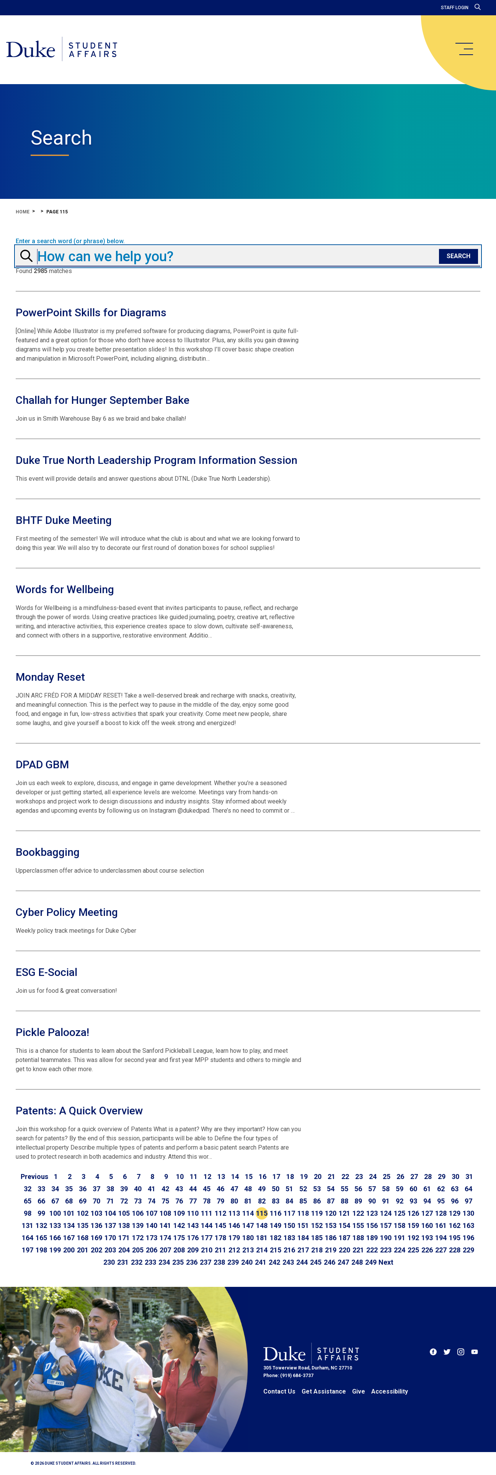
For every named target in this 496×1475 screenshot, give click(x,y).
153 (330, 1225)
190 (386, 1238)
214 (262, 1250)
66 (41, 1201)
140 (151, 1225)
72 (124, 1201)
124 (386, 1213)
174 (165, 1238)
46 (220, 1189)
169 (96, 1238)
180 (248, 1238)
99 (41, 1213)
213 (248, 1250)
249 (371, 1262)
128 (441, 1213)
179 (234, 1238)
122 (358, 1213)
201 (82, 1250)
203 (110, 1250)
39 (124, 1189)
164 (27, 1238)
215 (275, 1250)
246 (329, 1262)
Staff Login (454, 7)
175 (179, 1238)
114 (248, 1213)
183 (289, 1238)
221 (358, 1250)
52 (303, 1189)
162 (454, 1225)
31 (469, 1177)
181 (262, 1238)
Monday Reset (50, 677)
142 (179, 1225)
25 (386, 1177)
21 (331, 1177)
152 (317, 1225)
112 (220, 1213)
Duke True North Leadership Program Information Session (156, 460)
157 (386, 1225)
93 (413, 1201)
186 (330, 1238)
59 (399, 1189)
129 (454, 1213)
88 (344, 1201)
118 (303, 1213)
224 (399, 1250)
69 (82, 1201)
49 (262, 1189)
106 (138, 1213)
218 (317, 1250)
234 (164, 1262)
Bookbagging (48, 852)
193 (427, 1238)
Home (22, 212)
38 (110, 1189)
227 (441, 1250)
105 (124, 1213)
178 (220, 1238)
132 (41, 1225)
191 (399, 1238)
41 (151, 1189)
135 (82, 1225)
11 (193, 1177)
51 (289, 1189)
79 (220, 1201)
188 (358, 1238)
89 (358, 1201)
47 (234, 1189)
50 (275, 1189)
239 (233, 1262)
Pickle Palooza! (52, 1032)
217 (303, 1250)
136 (96, 1225)
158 (399, 1225)
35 (69, 1189)
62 (441, 1189)
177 (206, 1238)
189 (372, 1238)
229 (468, 1250)
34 (55, 1189)
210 (206, 1250)
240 (247, 1262)
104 (110, 1213)
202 (96, 1250)
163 (468, 1225)
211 (220, 1250)
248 (357, 1262)
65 (27, 1201)
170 (110, 1238)
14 (235, 1177)
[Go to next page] (386, 1262)
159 (413, 1225)
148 (262, 1225)
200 (69, 1250)
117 (289, 1213)
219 (330, 1250)
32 (27, 1189)
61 (427, 1189)
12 (207, 1177)
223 (386, 1250)
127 (427, 1213)
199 (55, 1250)
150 (289, 1225)
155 (358, 1225)
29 (441, 1177)
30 (455, 1177)
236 (191, 1262)
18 (290, 1177)
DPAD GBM (42, 764)
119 (317, 1213)
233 (150, 1262)
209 (193, 1250)
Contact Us (279, 1391)
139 (138, 1225)
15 (249, 1177)
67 (55, 1201)
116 (275, 1213)
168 (82, 1238)
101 (69, 1213)
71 (110, 1201)
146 (234, 1225)
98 (27, 1213)
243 (288, 1262)
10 (180, 1177)
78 (206, 1201)
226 (427, 1250)
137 (110, 1225)
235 (178, 1262)
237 (205, 1262)
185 (317, 1238)
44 (193, 1189)
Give (358, 1391)
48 (248, 1189)
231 (123, 1262)
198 (41, 1250)
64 (468, 1189)
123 (372, 1213)
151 (303, 1225)
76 (179, 1201)
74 (151, 1201)
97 (468, 1201)
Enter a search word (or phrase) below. (70, 241)
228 (454, 1250)
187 (344, 1238)
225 (413, 1250)
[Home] (62, 50)
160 (427, 1225)
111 (206, 1213)
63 (454, 1189)
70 (96, 1201)
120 (330, 1213)
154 (344, 1225)
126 (413, 1213)
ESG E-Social (46, 972)
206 (151, 1250)
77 (193, 1201)
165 (41, 1238)
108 (165, 1213)
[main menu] (464, 49)
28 (428, 1177)
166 (55, 1238)
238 (219, 1262)
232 (136, 1262)
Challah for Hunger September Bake (102, 400)
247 (343, 1262)
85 (303, 1201)
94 (427, 1201)
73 (138, 1201)
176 (193, 1238)
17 (276, 1177)
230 (109, 1262)
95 (441, 1201)
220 (344, 1250)
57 (372, 1189)
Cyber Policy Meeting (67, 912)
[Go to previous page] (34, 1177)
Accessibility (389, 1391)
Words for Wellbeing (65, 589)
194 (441, 1238)
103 (96, 1213)
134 (69, 1225)
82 (262, 1201)
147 (248, 1225)
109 (179, 1213)
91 (386, 1201)
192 (413, 1238)
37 (96, 1189)
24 (373, 1177)
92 (399, 1201)
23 (359, 1177)
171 (124, 1238)
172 (138, 1238)
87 (330, 1201)
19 (304, 1177)
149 (275, 1225)
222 (372, 1250)
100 (55, 1213)
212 (234, 1250)
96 (454, 1201)
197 (27, 1250)
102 (82, 1213)
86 (317, 1201)
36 (82, 1189)
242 (274, 1262)
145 (220, 1225)
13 (221, 1177)
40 (138, 1189)
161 (441, 1225)
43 (179, 1189)
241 (260, 1262)
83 (275, 1201)
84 (289, 1201)
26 (400, 1177)
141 (165, 1225)
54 (330, 1189)
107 (151, 1213)
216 (289, 1250)
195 (454, 1238)
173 (151, 1238)
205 (138, 1250)
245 (315, 1262)
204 (124, 1250)
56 (358, 1189)
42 (165, 1189)
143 (193, 1225)
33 (41, 1189)
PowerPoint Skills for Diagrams (91, 312)
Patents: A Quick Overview (79, 1110)
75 (165, 1201)
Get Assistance (324, 1391)
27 (414, 1177)
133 (55, 1225)
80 (234, 1201)
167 (69, 1238)
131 (27, 1225)
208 (179, 1250)
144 (206, 1225)
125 (399, 1213)
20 (317, 1177)
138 (124, 1225)
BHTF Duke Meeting (64, 520)
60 (413, 1189)
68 (69, 1201)
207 (165, 1250)
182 (275, 1238)
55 (344, 1189)
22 (345, 1177)
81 (248, 1201)
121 (344, 1213)
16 (262, 1177)
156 (372, 1225)
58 (386, 1189)
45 (206, 1189)
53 (317, 1189)
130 (468, 1213)
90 (372, 1201)
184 (303, 1238)
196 (468, 1238)
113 (234, 1213)
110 (193, 1213)
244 (302, 1262)
